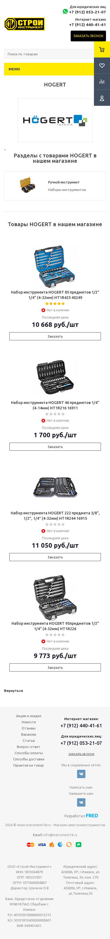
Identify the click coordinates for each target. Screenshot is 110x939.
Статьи (29, 740)
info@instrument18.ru (60, 835)
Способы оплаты (29, 753)
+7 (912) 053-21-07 (87, 12)
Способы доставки (28, 759)
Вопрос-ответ (28, 747)
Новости (29, 722)
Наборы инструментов (67, 190)
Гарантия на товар (28, 765)
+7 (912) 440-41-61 (87, 24)
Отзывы (29, 728)
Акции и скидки (28, 716)
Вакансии (28, 734)
